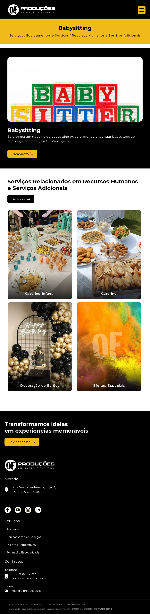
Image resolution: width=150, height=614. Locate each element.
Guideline (105, 609)
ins (28, 510)
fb (7, 510)
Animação (13, 529)
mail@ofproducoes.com (28, 591)
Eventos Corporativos (21, 545)
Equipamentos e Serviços (23, 537)
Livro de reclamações (58, 609)
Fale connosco (19, 442)
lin (38, 510)
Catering (109, 294)
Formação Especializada (22, 552)
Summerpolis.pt (76, 604)
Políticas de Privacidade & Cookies (26, 609)
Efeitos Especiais (109, 386)
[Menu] (142, 10)
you (18, 510)
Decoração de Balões (40, 386)
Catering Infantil (40, 294)
